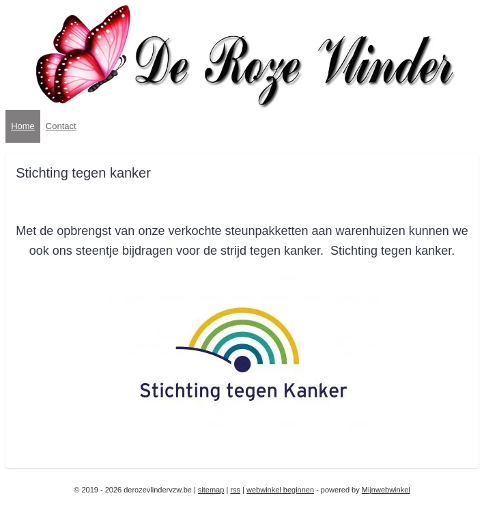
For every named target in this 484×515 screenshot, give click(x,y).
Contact (61, 126)
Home (23, 126)
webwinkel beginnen (280, 490)
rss (235, 490)
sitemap (211, 490)
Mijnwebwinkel (386, 490)
